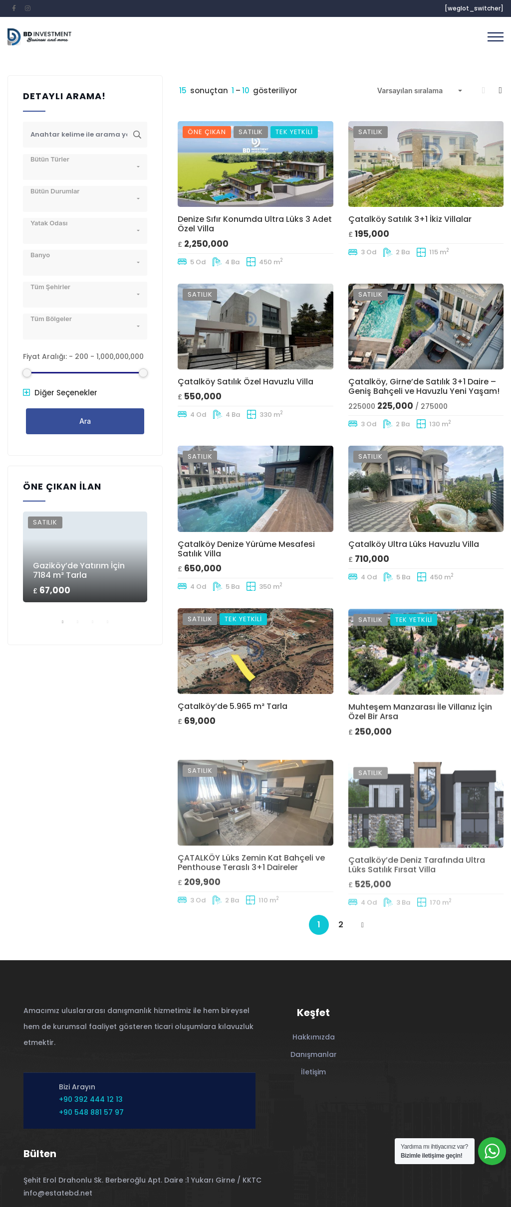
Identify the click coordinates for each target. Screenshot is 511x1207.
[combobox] (420, 91)
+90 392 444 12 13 (91, 1099)
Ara (85, 421)
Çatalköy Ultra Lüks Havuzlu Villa (413, 572)
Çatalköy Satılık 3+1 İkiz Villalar (410, 219)
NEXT (363, 925)
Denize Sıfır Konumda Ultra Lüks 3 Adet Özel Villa (255, 223)
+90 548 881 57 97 (91, 1112)
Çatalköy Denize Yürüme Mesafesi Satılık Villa (246, 569)
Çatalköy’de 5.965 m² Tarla (232, 746)
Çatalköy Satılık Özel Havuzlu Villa (245, 383)
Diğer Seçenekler (60, 392)
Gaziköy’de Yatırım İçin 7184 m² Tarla (79, 570)
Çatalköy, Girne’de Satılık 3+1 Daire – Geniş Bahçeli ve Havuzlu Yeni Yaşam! (424, 405)
